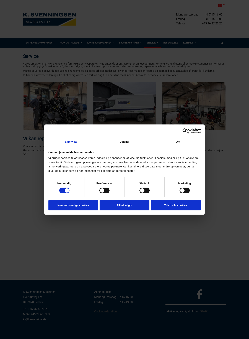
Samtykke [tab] (71, 141)
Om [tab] (178, 141)
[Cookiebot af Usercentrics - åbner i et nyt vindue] (185, 131)
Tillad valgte (124, 205)
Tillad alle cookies (175, 205)
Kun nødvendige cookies (73, 205)
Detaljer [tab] (124, 141)
